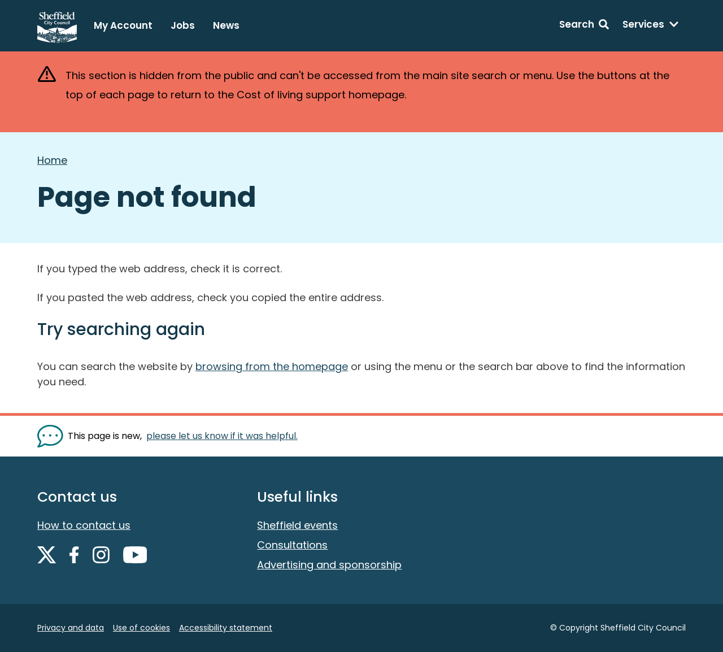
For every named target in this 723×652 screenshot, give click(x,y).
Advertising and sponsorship (329, 565)
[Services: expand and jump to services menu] (651, 26)
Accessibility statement (225, 627)
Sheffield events (297, 525)
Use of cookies (141, 627)
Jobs (183, 25)
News (226, 25)
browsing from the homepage (271, 366)
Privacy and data (70, 627)
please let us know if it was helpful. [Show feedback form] (222, 435)
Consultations (292, 545)
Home (52, 160)
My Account (123, 25)
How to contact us (83, 525)
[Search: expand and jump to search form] (584, 26)
